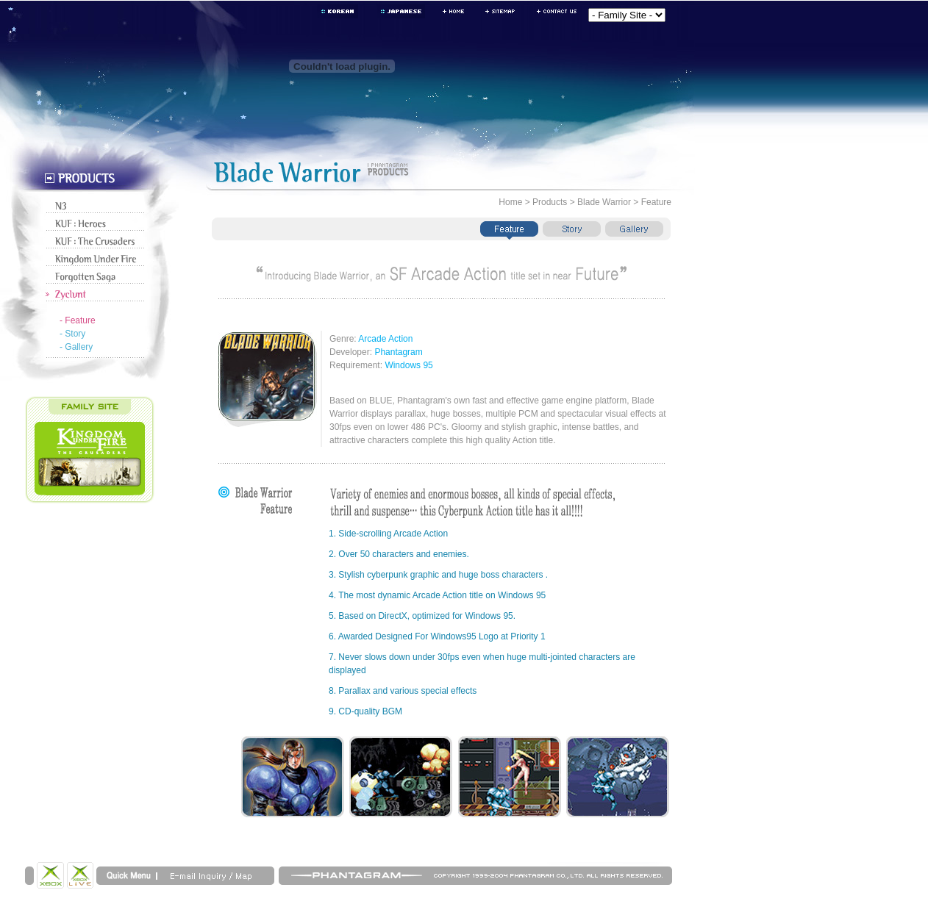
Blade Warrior (604, 202)
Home (510, 202)
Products (549, 202)
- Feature (78, 320)
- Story (72, 334)
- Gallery (76, 347)
